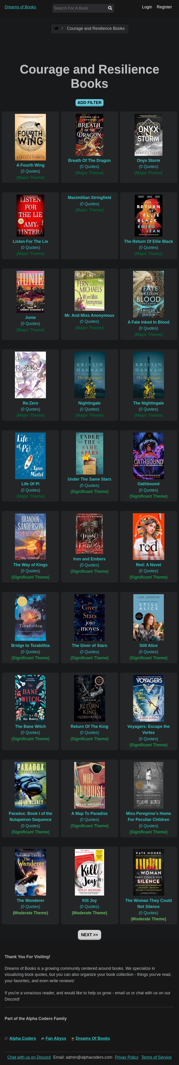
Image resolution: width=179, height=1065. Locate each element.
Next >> (89, 934)
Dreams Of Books (93, 1038)
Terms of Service (156, 1057)
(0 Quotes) (30, 165)
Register (164, 7)
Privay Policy (127, 1057)
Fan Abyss (56, 1038)
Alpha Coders (22, 1038)
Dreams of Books (20, 7)
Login (147, 7)
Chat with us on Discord (29, 1057)
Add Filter (89, 102)
